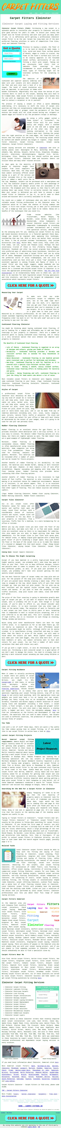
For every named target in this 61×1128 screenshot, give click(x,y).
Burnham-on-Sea (44, 1066)
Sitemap (3, 1112)
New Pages (9, 1112)
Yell (18, 243)
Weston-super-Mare (22, 1070)
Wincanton (6, 1077)
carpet (51, 28)
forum (4, 695)
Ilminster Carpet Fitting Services (23, 982)
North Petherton (26, 1072)
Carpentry (42, 1094)
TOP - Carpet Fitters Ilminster (15, 1090)
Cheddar (40, 1068)
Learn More (32, 1127)
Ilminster (43, 148)
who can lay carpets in (32, 759)
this (48, 731)
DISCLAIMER (55, 13)
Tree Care (53, 1094)
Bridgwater (54, 1074)
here (54, 710)
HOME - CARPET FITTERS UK (30, 1106)
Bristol (5, 1072)
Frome (11, 1070)
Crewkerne (55, 1079)
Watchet (55, 1066)
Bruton (23, 1074)
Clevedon (36, 1079)
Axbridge (20, 1079)
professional (29, 314)
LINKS (36, 13)
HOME (31, 13)
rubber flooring (27, 477)
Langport (23, 1068)
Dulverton (46, 1079)
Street (16, 1074)
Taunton (28, 1079)
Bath (33, 1066)
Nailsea (55, 1077)
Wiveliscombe (34, 1074)
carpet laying (19, 927)
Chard (4, 1070)
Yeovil (55, 1068)
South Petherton (8, 1079)
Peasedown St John (41, 1070)
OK (39, 1127)
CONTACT (47, 13)
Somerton (47, 1068)
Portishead (14, 1072)
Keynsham (15, 1077)
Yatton (31, 1077)
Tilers (16, 1094)
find (8, 958)
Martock (32, 1068)
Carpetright (6, 682)
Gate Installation (9, 1096)
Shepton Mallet (42, 1072)
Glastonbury (6, 1074)
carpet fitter (7, 39)
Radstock (54, 1070)
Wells (24, 1077)
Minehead (14, 1068)
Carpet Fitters (8, 1084)
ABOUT (41, 13)
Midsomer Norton (43, 1077)
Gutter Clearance (29, 1094)
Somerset (10, 1066)
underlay (33, 81)
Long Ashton (10, 1081)
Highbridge (54, 1072)
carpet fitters (27, 96)
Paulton (44, 1074)
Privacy (58, 1112)
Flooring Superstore (10, 689)
